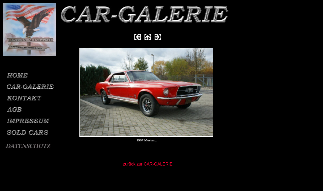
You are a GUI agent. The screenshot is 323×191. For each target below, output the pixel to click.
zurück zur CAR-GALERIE (148, 164)
